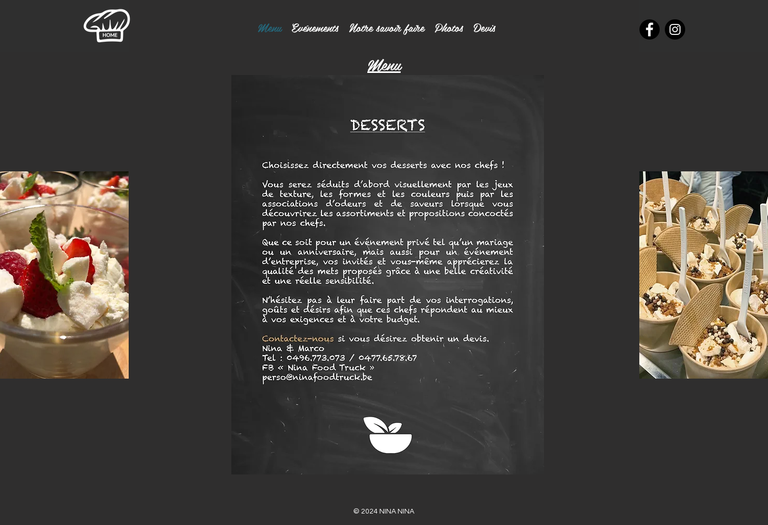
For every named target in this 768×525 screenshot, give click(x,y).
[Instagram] (675, 29)
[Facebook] (649, 29)
